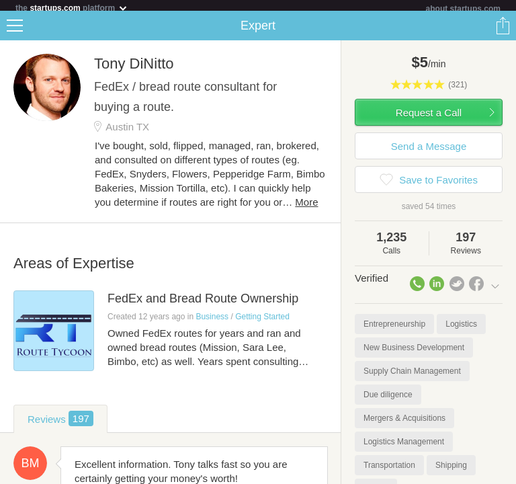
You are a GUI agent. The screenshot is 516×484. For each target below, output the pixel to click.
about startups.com (463, 8)
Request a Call (429, 118)
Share (502, 31)
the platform (71, 7)
